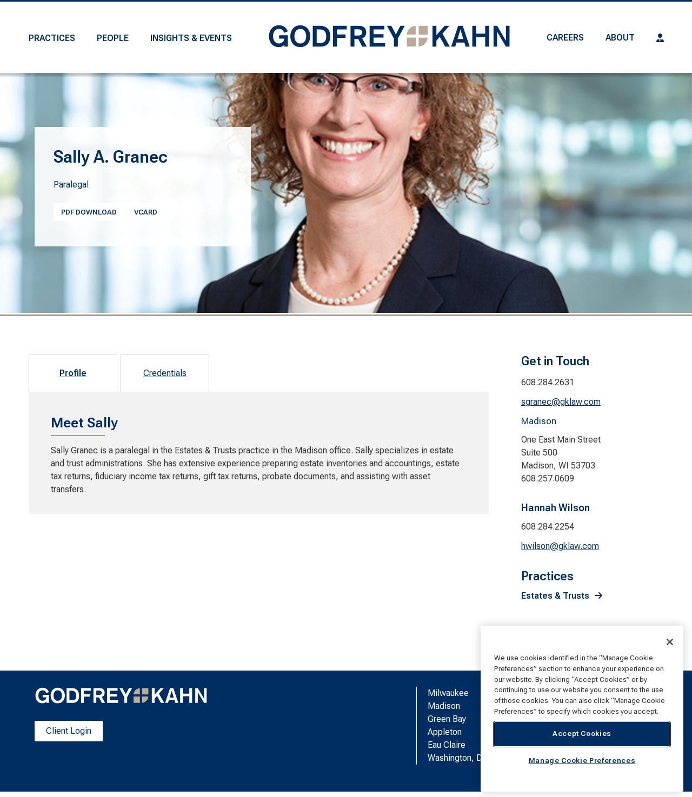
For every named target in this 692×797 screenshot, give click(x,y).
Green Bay (447, 719)
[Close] (670, 642)
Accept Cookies (582, 733)
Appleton (445, 732)
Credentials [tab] (165, 373)
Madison (444, 706)
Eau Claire (446, 745)
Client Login (68, 731)
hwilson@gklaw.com (560, 546)
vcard (145, 212)
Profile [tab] (72, 373)
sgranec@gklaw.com (561, 402)
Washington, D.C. (459, 758)
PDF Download (89, 212)
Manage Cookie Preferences (582, 760)
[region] (582, 709)
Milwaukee (448, 693)
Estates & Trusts (555, 595)
